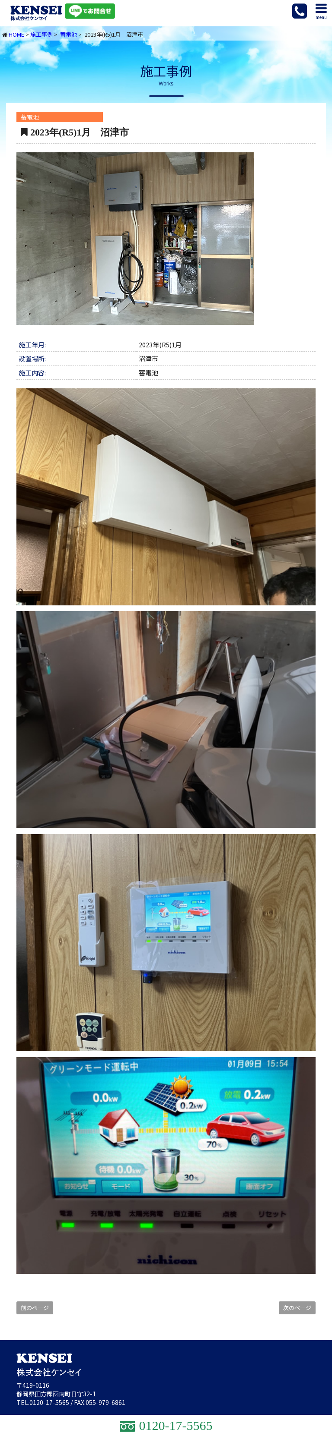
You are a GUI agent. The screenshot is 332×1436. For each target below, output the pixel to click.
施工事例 (41, 34)
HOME (16, 34)
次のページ (297, 1308)
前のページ (35, 1308)
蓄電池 (68, 34)
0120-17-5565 (49, 1402)
